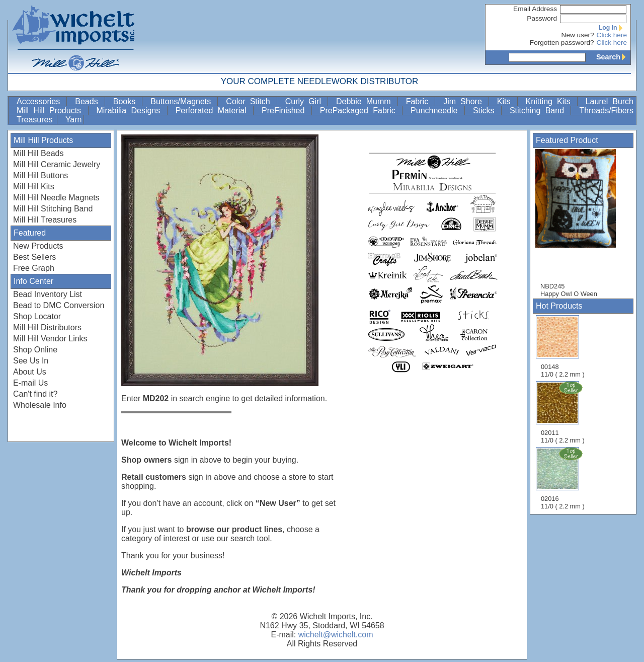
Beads (88, 101)
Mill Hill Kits (33, 186)
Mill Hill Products (51, 110)
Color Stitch (250, 101)
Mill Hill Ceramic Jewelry (56, 164)
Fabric (419, 101)
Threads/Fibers (606, 110)
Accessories (40, 101)
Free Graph (33, 268)
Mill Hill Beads (38, 153)
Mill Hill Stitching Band (53, 208)
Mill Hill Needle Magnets (56, 197)
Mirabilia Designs (131, 110)
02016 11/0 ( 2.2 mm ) (563, 478)
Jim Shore (465, 101)
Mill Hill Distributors (47, 327)
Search (613, 57)
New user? (577, 35)
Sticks (486, 110)
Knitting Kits (550, 101)
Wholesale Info (39, 405)
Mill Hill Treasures (44, 219)
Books (126, 101)
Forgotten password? (562, 42)
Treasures (36, 119)
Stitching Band (539, 110)
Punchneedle (436, 110)
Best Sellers (34, 257)
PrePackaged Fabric (360, 110)
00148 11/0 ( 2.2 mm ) (563, 346)
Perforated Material (213, 110)
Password (542, 18)
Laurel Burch (609, 101)
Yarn (73, 119)
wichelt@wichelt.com (335, 634)
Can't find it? (35, 394)
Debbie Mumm (365, 101)
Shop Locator (37, 316)
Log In (613, 27)
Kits (506, 101)
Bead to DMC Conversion (58, 305)
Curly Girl (305, 101)
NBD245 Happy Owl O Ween (580, 223)
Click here (612, 35)
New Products (38, 246)
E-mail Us (30, 383)
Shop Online (35, 349)
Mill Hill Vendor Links (50, 338)
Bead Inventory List (47, 294)
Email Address (535, 9)
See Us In (30, 360)
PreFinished (285, 110)
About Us (29, 371)
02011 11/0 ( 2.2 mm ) (563, 412)
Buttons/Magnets (182, 101)
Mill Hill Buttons (40, 175)
